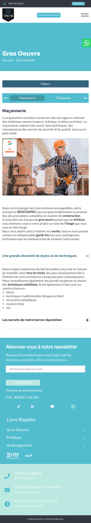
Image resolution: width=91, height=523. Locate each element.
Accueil (7, 60)
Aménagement (19, 445)
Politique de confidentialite (24, 390)
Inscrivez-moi (23, 383)
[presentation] (5, 98)
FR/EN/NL (78, 4)
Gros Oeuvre (25, 60)
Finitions (14, 437)
